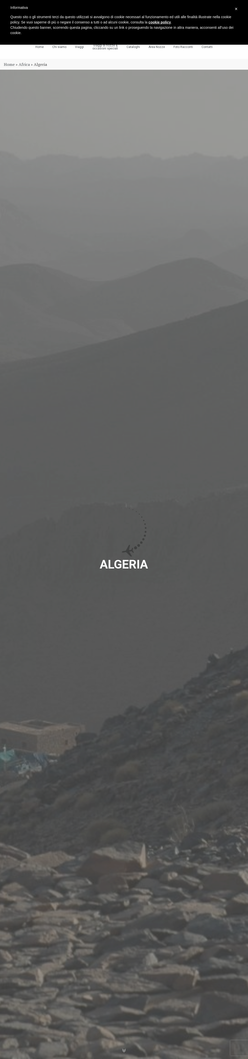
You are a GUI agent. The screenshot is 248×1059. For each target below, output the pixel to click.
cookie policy (159, 22)
